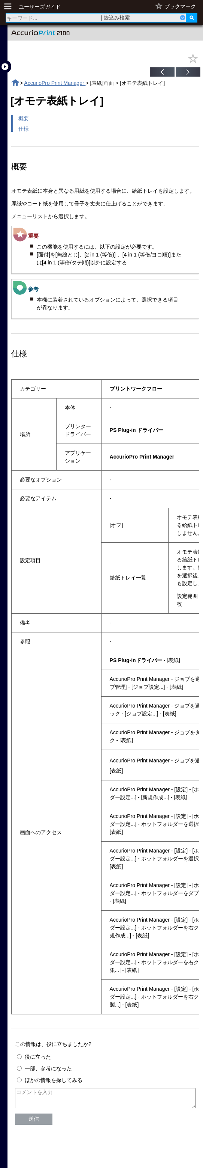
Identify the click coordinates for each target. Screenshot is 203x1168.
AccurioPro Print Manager (54, 83)
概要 (23, 118)
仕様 (23, 129)
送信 (33, 1122)
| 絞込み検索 (115, 18)
